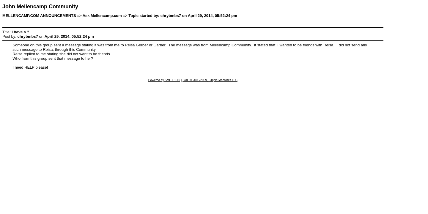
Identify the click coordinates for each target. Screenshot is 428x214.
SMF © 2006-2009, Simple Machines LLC (209, 80)
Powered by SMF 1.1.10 (164, 80)
